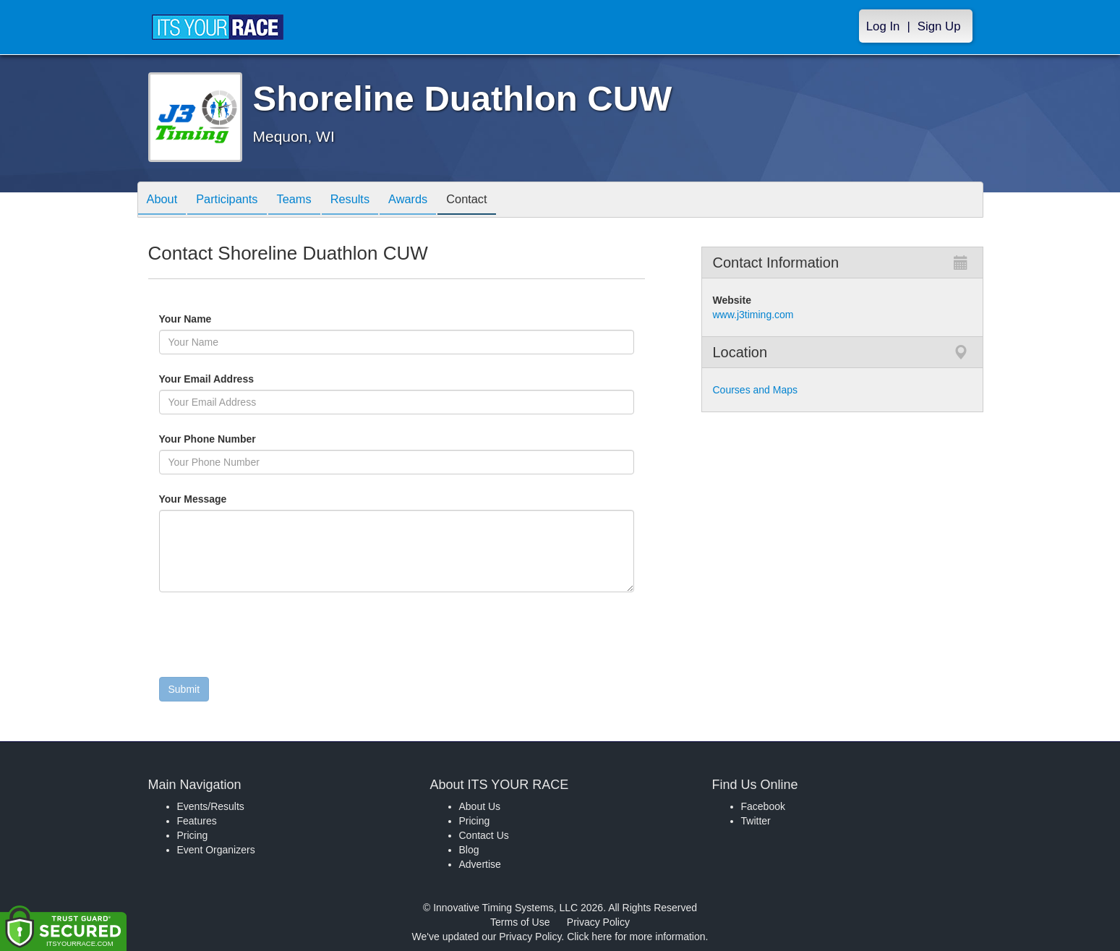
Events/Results (210, 806)
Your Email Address (263, 379)
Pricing (192, 835)
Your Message (217, 499)
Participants (235, 201)
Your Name (210, 319)
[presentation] (269, 638)
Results (369, 201)
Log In (883, 26)
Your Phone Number (207, 439)
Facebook (763, 806)
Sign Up (939, 26)
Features (197, 821)
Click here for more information (636, 936)
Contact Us (484, 835)
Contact (497, 201)
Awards (432, 201)
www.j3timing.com (753, 314)
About (165, 201)
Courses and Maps (755, 390)
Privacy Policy (598, 922)
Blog (469, 850)
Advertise (480, 864)
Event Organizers (216, 850)
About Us (480, 806)
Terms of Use (520, 922)
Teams (307, 201)
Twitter (756, 821)
